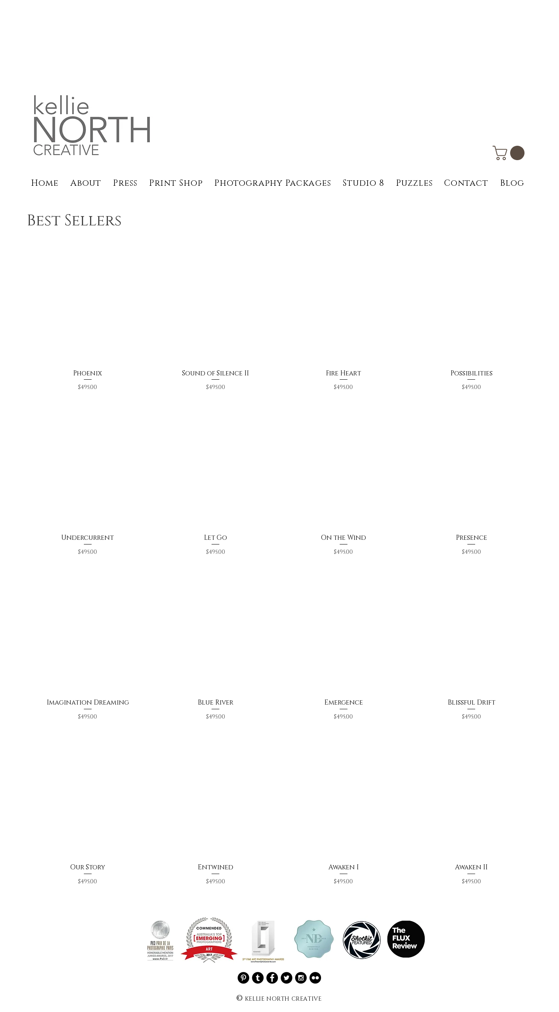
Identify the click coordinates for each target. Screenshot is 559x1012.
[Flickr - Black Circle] (315, 978)
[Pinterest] (243, 978)
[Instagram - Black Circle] (301, 978)
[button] (510, 153)
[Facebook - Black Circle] (272, 978)
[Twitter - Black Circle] (286, 978)
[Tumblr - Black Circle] (258, 978)
